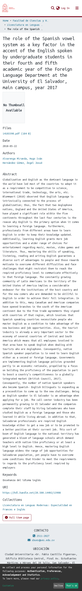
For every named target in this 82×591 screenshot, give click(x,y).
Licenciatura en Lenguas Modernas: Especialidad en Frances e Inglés (25, 24)
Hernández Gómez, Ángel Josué (22, 162)
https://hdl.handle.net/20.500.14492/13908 (32, 492)
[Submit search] (52, 8)
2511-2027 (41, 536)
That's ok (71, 585)
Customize (8, 585)
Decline (58, 585)
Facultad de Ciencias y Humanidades (30, 20)
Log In (65, 8)
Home (6, 20)
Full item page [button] (17, 517)
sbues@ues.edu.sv (41, 540)
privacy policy (49, 578)
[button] (58, 8)
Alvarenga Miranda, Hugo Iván (22, 158)
